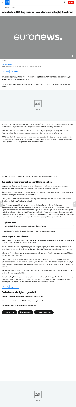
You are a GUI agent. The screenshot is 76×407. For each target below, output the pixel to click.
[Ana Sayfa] (2, 7)
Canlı (71, 2)
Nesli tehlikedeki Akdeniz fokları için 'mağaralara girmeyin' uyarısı (25, 226)
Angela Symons (7, 64)
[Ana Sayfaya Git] (7, 2)
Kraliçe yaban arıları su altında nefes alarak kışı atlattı (19, 305)
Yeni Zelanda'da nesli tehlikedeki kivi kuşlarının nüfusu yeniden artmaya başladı (30, 231)
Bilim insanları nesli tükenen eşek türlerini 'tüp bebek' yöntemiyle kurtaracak (26, 301)
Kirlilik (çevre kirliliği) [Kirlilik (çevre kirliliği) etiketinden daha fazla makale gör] (44, 312)
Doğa (13, 7)
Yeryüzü (7, 7)
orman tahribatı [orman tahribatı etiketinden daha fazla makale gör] (9, 312)
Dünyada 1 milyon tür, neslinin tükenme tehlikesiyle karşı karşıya (22, 296)
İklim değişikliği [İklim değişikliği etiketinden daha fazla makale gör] (25, 312)
